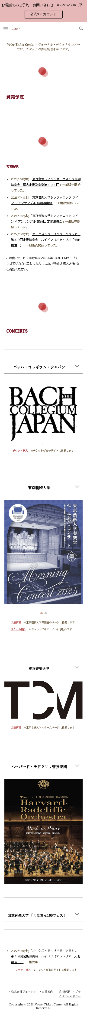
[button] (5, 28)
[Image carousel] (43, 557)
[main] (43, 47)
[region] (43, 11)
